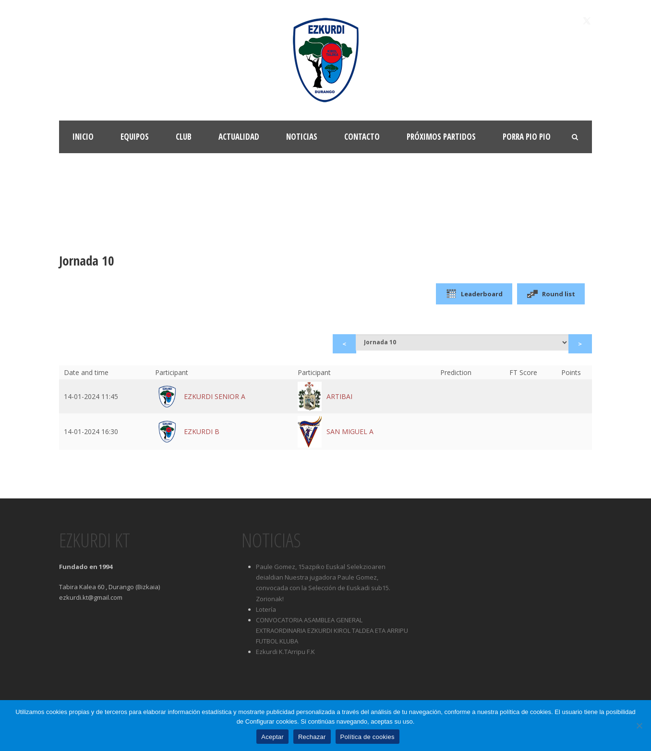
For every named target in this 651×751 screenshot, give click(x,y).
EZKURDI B (201, 431)
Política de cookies (367, 736)
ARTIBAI (339, 396)
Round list (551, 294)
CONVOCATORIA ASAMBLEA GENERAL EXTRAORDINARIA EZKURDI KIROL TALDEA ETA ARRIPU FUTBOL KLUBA (332, 630)
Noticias (301, 136)
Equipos (135, 136)
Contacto (362, 136)
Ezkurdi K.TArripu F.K (285, 651)
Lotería (266, 609)
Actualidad (238, 136)
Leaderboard (474, 294)
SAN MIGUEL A (350, 431)
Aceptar (272, 736)
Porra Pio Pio (527, 136)
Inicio (83, 136)
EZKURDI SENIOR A (214, 396)
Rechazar (312, 736)
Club (184, 136)
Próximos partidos (441, 136)
